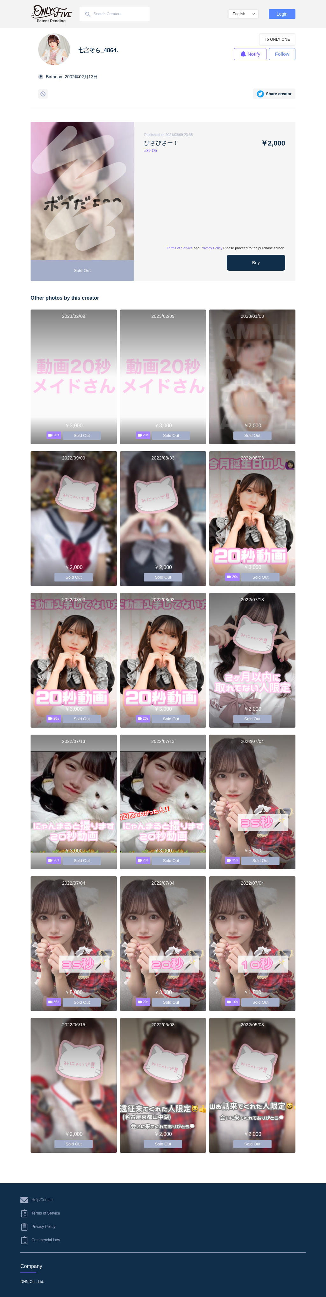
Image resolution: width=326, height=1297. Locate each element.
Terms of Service (180, 248)
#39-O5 (150, 150)
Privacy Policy (211, 248)
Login (282, 14)
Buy (256, 262)
